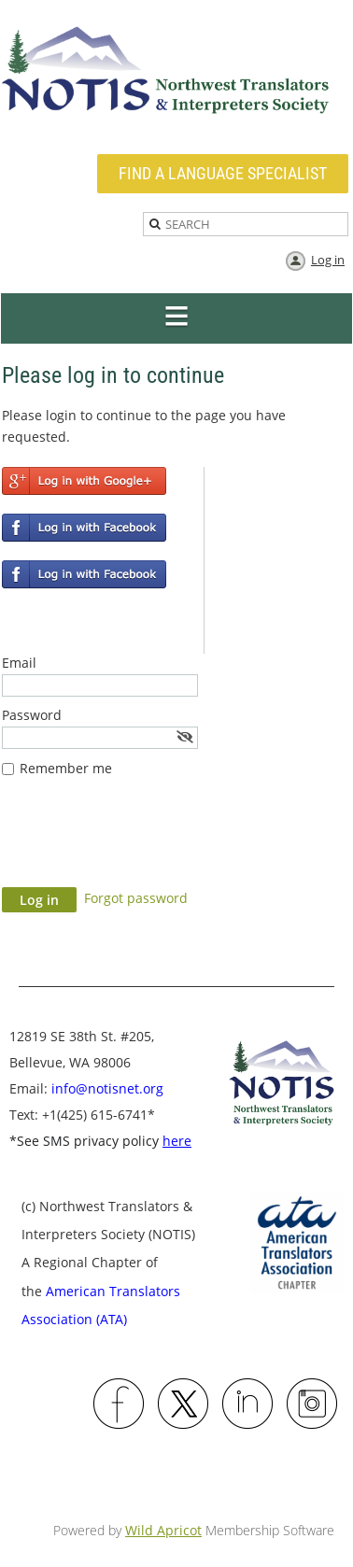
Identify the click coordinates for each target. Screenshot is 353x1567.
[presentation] (144, 841)
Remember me (66, 768)
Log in (328, 259)
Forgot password (136, 898)
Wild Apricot (163, 1530)
